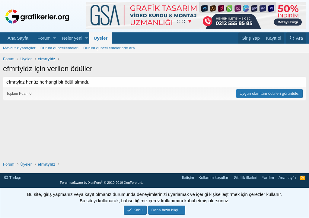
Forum (43, 38)
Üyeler (101, 38)
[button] (54, 38)
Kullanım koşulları (214, 177)
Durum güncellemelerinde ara (109, 48)
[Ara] (296, 38)
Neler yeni (72, 38)
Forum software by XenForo (101, 182)
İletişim (188, 177)
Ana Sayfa (18, 38)
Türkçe (12, 177)
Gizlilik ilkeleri (245, 177)
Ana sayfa (287, 177)
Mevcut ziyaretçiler (19, 48)
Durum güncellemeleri (59, 48)
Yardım (268, 177)
